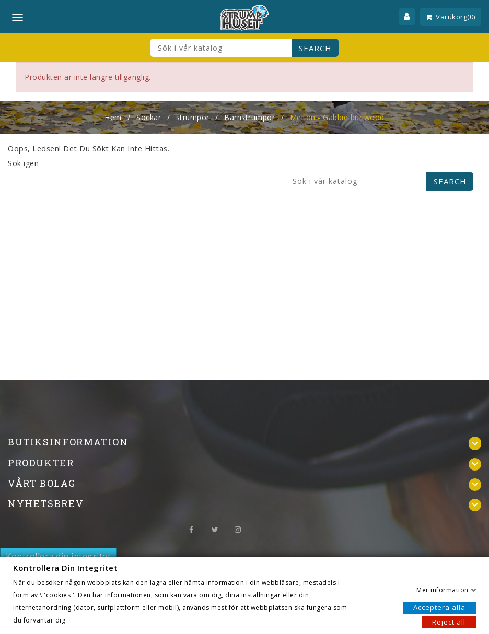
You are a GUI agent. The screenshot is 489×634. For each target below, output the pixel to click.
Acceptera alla (439, 607)
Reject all (448, 621)
